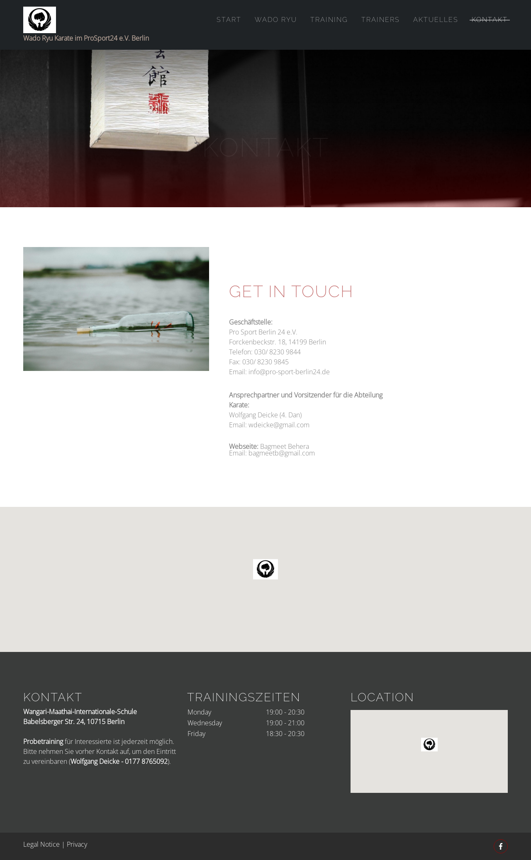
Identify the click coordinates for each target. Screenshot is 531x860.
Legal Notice (41, 844)
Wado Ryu (276, 20)
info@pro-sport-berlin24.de (289, 395)
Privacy (77, 844)
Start (229, 20)
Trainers (380, 20)
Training (329, 20)
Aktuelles (435, 20)
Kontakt (490, 20)
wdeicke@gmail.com (278, 448)
